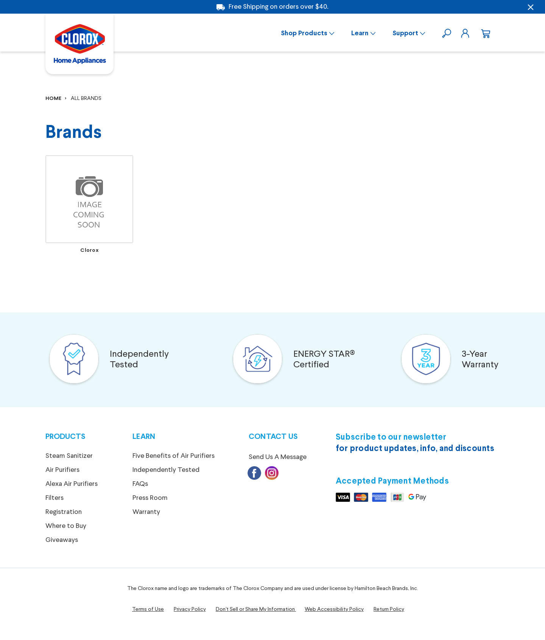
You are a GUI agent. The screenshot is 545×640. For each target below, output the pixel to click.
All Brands (86, 98)
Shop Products (304, 33)
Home (53, 98)
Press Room (150, 498)
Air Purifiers (62, 470)
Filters (54, 498)
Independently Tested (139, 360)
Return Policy (389, 609)
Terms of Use (148, 609)
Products (65, 436)
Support (405, 33)
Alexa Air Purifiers (71, 484)
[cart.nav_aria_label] (484, 33)
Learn (360, 33)
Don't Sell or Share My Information (255, 609)
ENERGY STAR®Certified (324, 360)
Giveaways (61, 540)
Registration (63, 512)
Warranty (146, 512)
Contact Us (273, 436)
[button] (73, 359)
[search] (447, 33)
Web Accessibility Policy (334, 609)
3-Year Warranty (480, 360)
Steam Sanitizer (69, 456)
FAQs (140, 484)
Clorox (89, 250)
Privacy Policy (190, 609)
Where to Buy (65, 526)
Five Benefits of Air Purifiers (173, 456)
